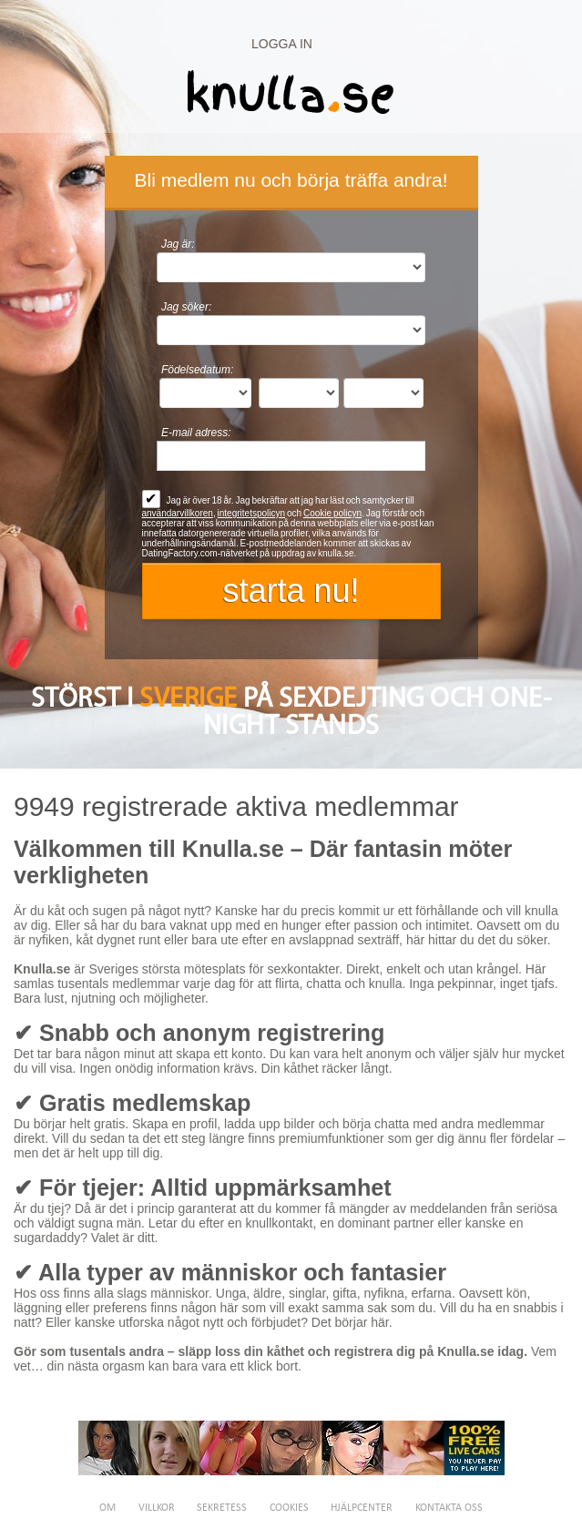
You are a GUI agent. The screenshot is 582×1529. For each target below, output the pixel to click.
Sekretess (222, 1508)
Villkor (156, 1508)
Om (107, 1508)
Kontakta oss (449, 1508)
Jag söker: (186, 307)
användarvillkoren (177, 513)
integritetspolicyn (251, 513)
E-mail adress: (196, 432)
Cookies (289, 1508)
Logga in (281, 43)
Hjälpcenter (362, 1508)
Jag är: (178, 244)
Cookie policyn (332, 513)
